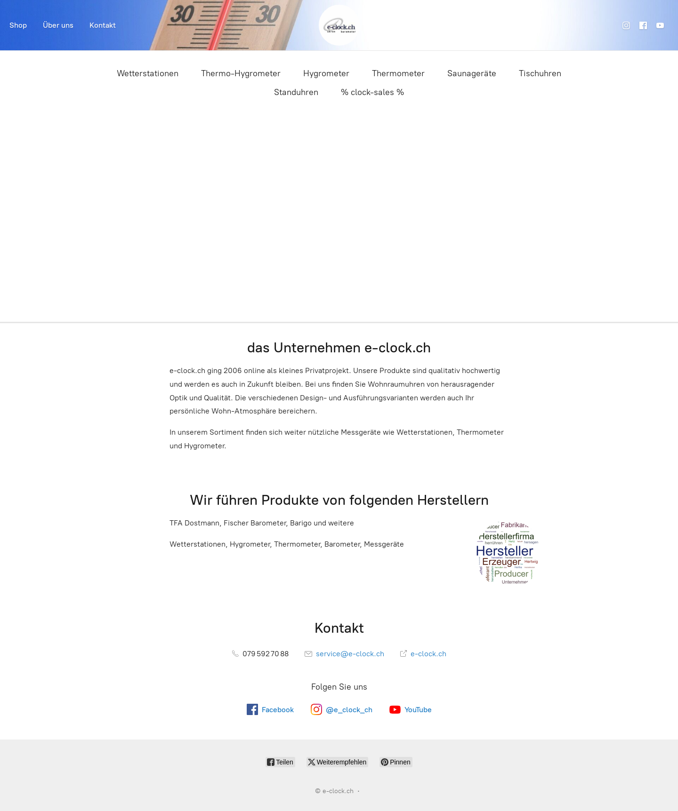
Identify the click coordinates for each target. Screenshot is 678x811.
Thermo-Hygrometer (241, 73)
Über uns (58, 25)
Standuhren (296, 92)
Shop (18, 25)
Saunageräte (471, 73)
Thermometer (398, 73)
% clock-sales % (372, 92)
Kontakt (102, 25)
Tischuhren (540, 73)
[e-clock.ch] (339, 25)
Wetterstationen (147, 73)
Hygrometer (326, 73)
